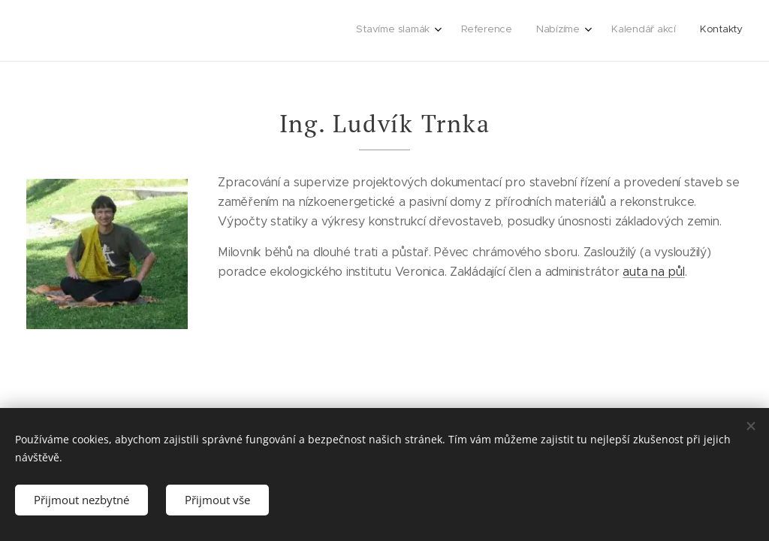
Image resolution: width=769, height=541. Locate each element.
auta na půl (654, 271)
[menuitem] (639, 31)
